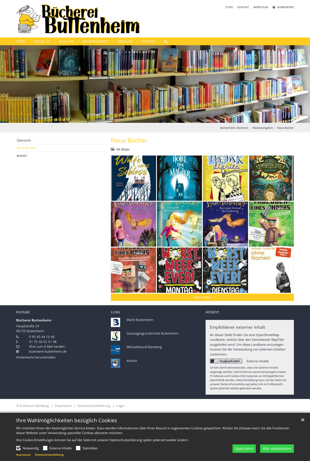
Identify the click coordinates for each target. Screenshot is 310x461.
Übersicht (24, 140)
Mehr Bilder (202, 297)
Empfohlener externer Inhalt (237, 327)
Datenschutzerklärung (49, 454)
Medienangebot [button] (95, 41)
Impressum (23, 454)
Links (115, 312)
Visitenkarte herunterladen (36, 357)
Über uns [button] (125, 41)
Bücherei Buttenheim (33, 320)
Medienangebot (263, 128)
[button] (164, 42)
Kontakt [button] (148, 41)
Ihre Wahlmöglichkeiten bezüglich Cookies (66, 420)
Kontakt (23, 312)
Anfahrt (212, 312)
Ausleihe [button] (66, 41)
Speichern (244, 448)
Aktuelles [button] (42, 41)
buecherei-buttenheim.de (48, 351)
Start (20, 41)
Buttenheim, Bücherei (234, 128)
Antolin (22, 155)
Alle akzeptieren (277, 448)
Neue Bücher (285, 128)
